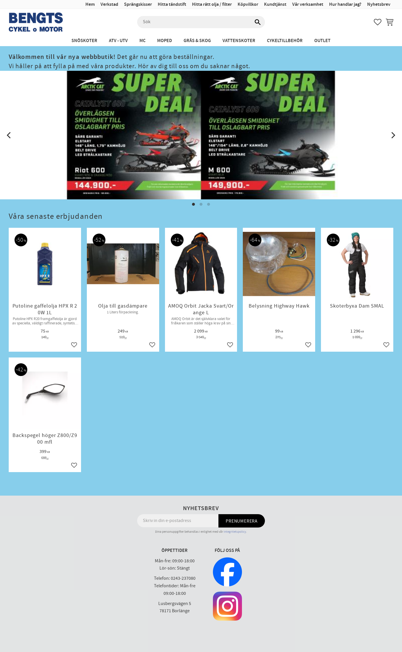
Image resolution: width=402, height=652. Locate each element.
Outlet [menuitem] (322, 41)
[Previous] (9, 135)
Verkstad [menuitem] (109, 4)
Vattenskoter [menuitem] (238, 41)
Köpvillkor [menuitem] (248, 4)
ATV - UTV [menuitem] (118, 41)
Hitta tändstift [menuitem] (172, 4)
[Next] (392, 135)
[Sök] (257, 22)
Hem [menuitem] (90, 4)
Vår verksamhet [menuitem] (307, 4)
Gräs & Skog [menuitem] (197, 41)
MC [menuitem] (142, 41)
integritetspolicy (235, 532)
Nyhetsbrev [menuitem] (378, 4)
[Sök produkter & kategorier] (201, 22)
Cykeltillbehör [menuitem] (285, 41)
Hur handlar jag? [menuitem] (345, 4)
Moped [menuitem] (164, 41)
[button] (377, 22)
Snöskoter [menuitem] (84, 41)
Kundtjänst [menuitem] (275, 4)
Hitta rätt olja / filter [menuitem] (212, 4)
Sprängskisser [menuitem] (138, 4)
